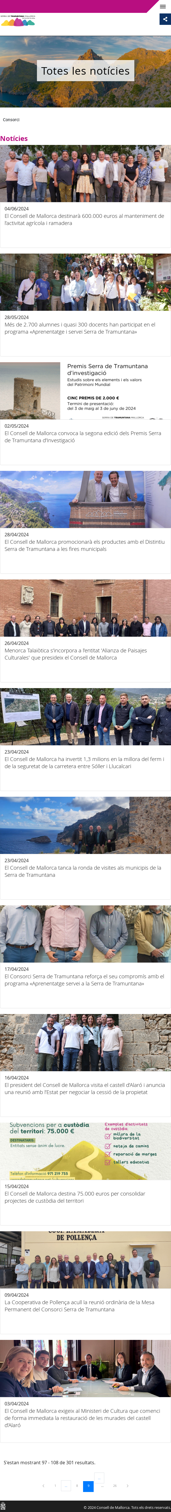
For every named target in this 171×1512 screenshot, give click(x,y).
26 (117, 1485)
